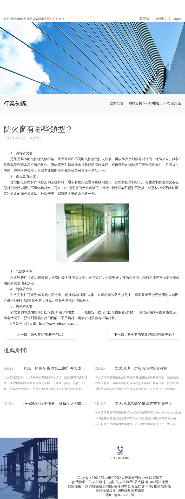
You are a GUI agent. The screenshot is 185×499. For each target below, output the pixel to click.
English (176, 18)
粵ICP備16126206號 (120, 495)
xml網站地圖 (159, 482)
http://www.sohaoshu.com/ (58, 324)
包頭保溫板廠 (106, 490)
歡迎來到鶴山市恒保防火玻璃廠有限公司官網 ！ (34, 18)
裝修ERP (120, 486)
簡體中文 (161, 18)
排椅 (149, 486)
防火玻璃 (95, 482)
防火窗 (109, 482)
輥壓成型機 (162, 486)
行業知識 (174, 103)
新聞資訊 (155, 103)
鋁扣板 (108, 486)
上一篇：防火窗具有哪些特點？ (40, 334)
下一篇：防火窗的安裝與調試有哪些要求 (144, 334)
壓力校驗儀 (93, 486)
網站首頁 (135, 103)
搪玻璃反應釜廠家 (131, 490)
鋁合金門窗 (136, 486)
